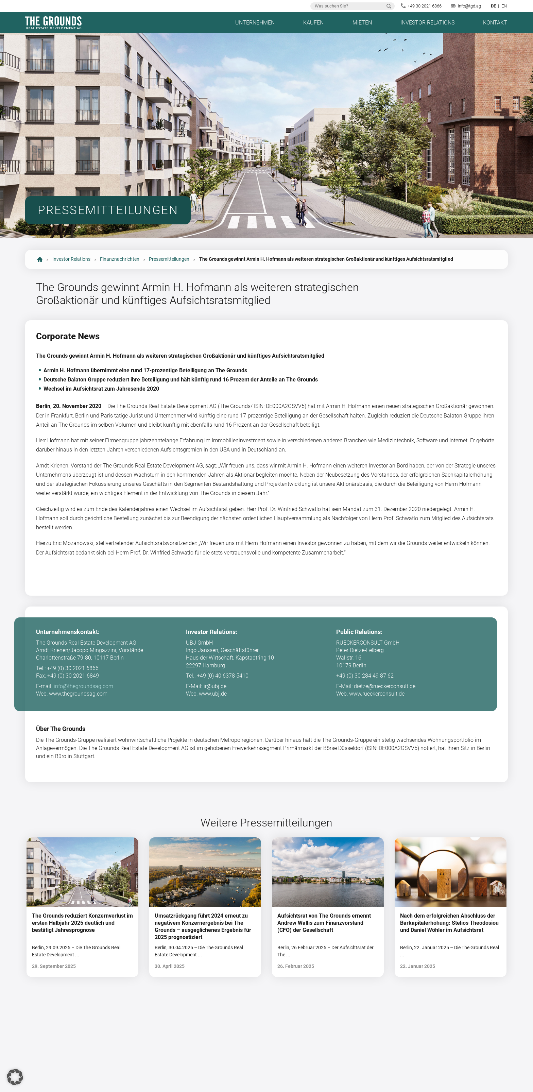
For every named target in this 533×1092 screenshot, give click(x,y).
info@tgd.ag (469, 5)
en (504, 5)
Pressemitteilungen (169, 259)
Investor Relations (427, 22)
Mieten (362, 22)
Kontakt (495, 22)
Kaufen (313, 22)
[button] (15, 1077)
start (39, 259)
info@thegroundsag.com (83, 686)
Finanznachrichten (119, 259)
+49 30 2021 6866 (425, 5)
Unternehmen (255, 22)
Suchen (388, 6)
